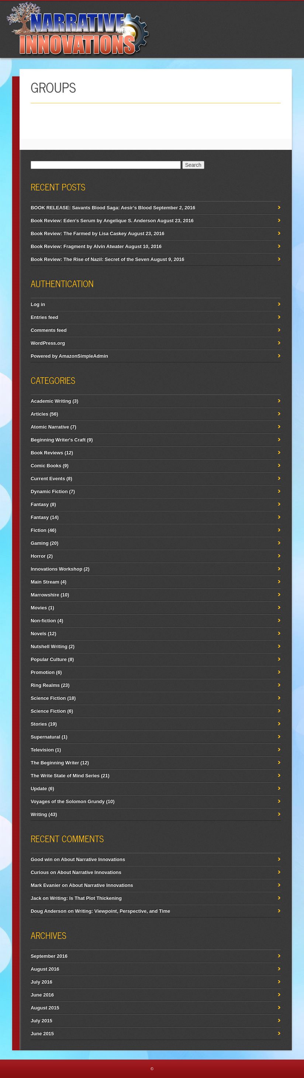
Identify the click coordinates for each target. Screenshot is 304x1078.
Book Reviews (47, 452)
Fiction (38, 530)
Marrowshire (45, 594)
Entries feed (44, 317)
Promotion (43, 672)
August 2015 (45, 1007)
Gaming (39, 543)
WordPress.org (48, 343)
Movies (39, 607)
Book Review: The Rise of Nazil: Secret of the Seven (90, 259)
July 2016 (41, 982)
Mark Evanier (46, 885)
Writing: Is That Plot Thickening (86, 898)
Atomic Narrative (50, 427)
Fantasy (40, 504)
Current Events (48, 478)
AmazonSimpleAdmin (83, 356)
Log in (38, 304)
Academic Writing (51, 401)
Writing (39, 814)
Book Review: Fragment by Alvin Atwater (77, 246)
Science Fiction (48, 698)
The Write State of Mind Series (65, 775)
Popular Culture (49, 659)
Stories (39, 724)
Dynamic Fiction (49, 491)
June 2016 (42, 995)
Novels (38, 633)
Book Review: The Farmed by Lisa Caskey (79, 233)
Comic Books (46, 465)
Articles (39, 414)
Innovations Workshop (56, 569)
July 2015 (41, 1020)
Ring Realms (45, 685)
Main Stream (45, 582)
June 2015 (42, 1033)
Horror (38, 556)
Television (42, 749)
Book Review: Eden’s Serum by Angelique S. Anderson (93, 220)
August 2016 (45, 969)
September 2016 (49, 956)
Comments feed (49, 330)
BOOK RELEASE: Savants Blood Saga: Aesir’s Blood (91, 207)
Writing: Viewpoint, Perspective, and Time (122, 911)
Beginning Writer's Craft (58, 439)
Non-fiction (43, 620)
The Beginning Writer (55, 762)
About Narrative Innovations (93, 859)
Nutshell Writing (49, 646)
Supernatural (45, 737)
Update (39, 788)
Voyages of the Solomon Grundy (68, 801)
